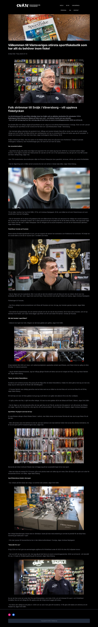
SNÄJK (61, 5)
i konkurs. (64, 141)
